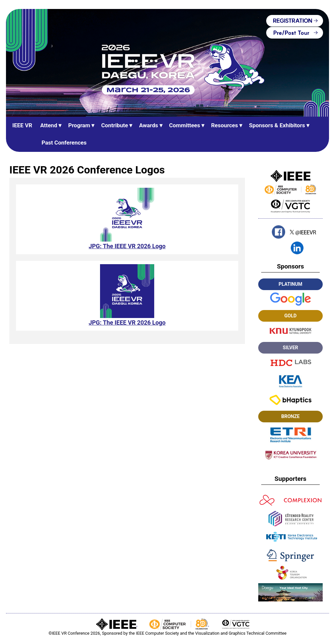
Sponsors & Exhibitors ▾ (279, 125)
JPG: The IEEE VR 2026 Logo (127, 246)
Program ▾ (81, 125)
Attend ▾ (50, 125)
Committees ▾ (187, 125)
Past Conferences (64, 142)
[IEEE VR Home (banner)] (167, 63)
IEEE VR (22, 125)
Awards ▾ (150, 125)
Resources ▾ (226, 125)
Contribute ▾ (116, 125)
